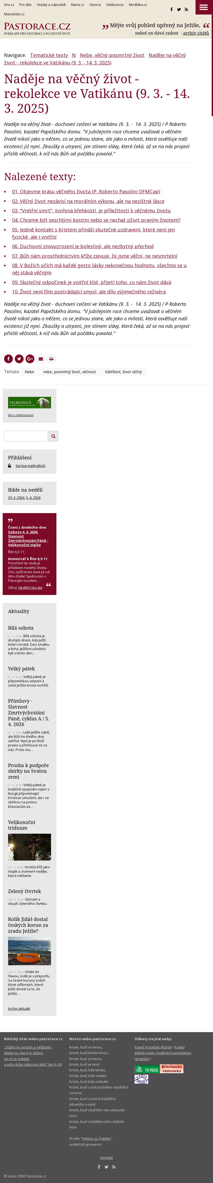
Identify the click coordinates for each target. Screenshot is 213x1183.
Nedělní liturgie (30, 587)
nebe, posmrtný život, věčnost (69, 371)
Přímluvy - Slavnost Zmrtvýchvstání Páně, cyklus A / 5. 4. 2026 (28, 712)
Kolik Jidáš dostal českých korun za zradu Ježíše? (28, 925)
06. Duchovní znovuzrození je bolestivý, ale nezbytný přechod (83, 246)
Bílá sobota (21, 628)
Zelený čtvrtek (24, 891)
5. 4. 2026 (33, 497)
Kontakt (106, 1157)
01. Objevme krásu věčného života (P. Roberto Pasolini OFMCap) (86, 191)
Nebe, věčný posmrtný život (112, 55)
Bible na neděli (25, 490)
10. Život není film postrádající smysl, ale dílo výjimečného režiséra (89, 291)
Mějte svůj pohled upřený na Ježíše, (156, 25)
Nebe (29, 371)
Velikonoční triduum (21, 825)
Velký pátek (21, 668)
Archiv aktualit (19, 1008)
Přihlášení (20, 457)
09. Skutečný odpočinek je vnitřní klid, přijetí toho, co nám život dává (91, 282)
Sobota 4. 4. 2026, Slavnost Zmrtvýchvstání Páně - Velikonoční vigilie (28, 538)
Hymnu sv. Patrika (96, 1138)
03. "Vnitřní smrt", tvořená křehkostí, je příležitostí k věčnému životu (91, 210)
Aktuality (18, 611)
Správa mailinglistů (30, 465)
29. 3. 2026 (16, 497)
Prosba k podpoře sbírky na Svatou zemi (28, 771)
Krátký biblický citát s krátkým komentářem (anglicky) (163, 1053)
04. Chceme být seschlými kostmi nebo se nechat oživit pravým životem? (96, 220)
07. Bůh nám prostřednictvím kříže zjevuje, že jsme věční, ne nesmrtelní (94, 256)
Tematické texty (49, 55)
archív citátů (196, 33)
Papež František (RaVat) (153, 1047)
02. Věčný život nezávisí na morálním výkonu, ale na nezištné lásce (88, 201)
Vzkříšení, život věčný (123, 371)
